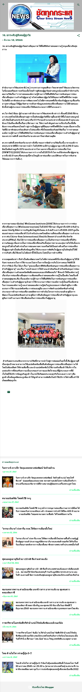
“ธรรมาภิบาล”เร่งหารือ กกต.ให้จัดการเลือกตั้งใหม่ (27, 528)
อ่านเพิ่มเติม (74, 490)
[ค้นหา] (78, 5)
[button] (78, 36)
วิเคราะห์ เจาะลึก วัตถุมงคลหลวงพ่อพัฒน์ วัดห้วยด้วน (28, 468)
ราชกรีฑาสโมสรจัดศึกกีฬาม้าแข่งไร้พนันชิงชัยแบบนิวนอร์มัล (32, 623)
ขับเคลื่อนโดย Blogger (41, 687)
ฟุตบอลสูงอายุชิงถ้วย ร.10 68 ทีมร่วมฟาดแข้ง (24, 559)
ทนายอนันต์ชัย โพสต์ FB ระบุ (16, 498)
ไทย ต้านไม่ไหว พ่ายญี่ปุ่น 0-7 (17, 653)
